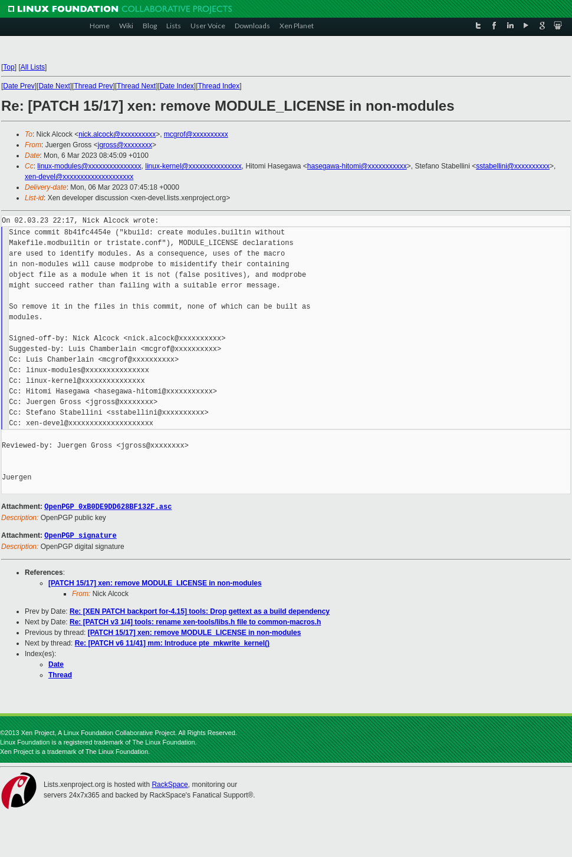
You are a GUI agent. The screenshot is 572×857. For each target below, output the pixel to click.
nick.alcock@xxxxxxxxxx (117, 134)
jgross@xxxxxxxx (125, 145)
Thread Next (136, 86)
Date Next (54, 86)
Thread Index (219, 86)
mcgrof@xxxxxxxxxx (196, 134)
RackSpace (170, 783)
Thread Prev (93, 86)
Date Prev (18, 86)
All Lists (33, 67)
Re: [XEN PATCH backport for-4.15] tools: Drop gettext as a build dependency (200, 610)
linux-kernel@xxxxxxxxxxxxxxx (193, 166)
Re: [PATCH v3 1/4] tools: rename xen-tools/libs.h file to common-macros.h (195, 621)
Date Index (177, 86)
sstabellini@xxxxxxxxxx (513, 166)
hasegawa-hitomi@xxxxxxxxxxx (357, 166)
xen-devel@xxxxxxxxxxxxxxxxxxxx (79, 177)
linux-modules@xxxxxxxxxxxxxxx (89, 166)
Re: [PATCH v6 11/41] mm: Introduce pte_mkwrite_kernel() (172, 642)
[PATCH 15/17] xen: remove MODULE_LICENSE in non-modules (155, 582)
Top (8, 67)
